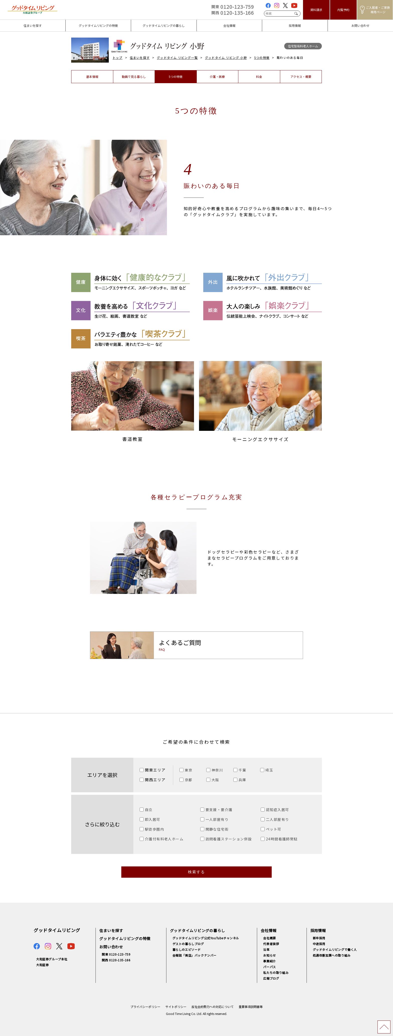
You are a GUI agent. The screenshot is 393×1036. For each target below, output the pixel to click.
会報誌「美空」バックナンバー (194, 955)
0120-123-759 (232, 6)
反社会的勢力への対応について (212, 1006)
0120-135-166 (232, 12)
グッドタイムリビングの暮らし (197, 930)
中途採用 (319, 944)
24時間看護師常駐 (282, 838)
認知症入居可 (277, 809)
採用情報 (318, 930)
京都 (188, 779)
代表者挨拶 (271, 944)
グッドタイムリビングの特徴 (125, 938)
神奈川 (217, 769)
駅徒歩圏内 (154, 829)
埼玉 (269, 769)
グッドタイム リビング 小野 (226, 57)
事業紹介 (269, 961)
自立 (149, 809)
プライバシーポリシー (145, 1006)
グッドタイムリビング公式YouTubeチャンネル (205, 938)
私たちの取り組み (275, 972)
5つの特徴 (261, 57)
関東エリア (155, 769)
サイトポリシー (175, 1006)
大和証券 (42, 965)
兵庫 (242, 779)
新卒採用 (319, 938)
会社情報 (268, 930)
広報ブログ (271, 978)
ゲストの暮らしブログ (188, 944)
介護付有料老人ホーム (164, 838)
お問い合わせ (111, 946)
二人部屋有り (277, 819)
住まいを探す (140, 57)
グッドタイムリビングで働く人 (335, 949)
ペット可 (273, 829)
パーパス (269, 967)
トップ (118, 57)
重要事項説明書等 (251, 1006)
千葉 (242, 769)
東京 (188, 769)
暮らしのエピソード (186, 949)
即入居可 (152, 819)
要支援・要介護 (219, 809)
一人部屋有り (217, 819)
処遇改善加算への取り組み (332, 955)
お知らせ (269, 955)
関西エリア (155, 779)
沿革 (266, 949)
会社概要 (269, 938)
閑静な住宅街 (217, 829)
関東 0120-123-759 (116, 954)
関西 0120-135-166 (116, 960)
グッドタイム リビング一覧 (177, 57)
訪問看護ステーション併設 (229, 838)
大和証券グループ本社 (51, 959)
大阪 (215, 779)
